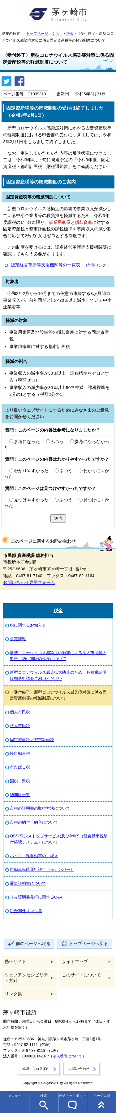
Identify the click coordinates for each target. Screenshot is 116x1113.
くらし (57, 33)
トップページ (37, 33)
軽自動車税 (20, 753)
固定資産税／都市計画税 (32, 739)
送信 (58, 518)
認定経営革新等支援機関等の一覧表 (60, 265)
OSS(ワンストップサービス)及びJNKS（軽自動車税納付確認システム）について (59, 839)
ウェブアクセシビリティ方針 (26, 978)
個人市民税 (20, 712)
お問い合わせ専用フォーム (29, 582)
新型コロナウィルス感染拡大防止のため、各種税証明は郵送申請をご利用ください (58, 675)
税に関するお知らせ (28, 625)
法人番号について (67, 1056)
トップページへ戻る (88, 943)
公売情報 (18, 638)
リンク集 (13, 994)
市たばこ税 (20, 767)
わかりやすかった (31, 470)
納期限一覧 (20, 794)
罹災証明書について (28, 883)
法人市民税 (20, 725)
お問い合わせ (79, 1068)
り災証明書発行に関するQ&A (36, 897)
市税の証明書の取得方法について (40, 808)
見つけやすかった (31, 500)
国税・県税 (20, 781)
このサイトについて (81, 975)
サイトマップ (75, 961)
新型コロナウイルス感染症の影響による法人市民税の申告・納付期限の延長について (58, 655)
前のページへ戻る (33, 943)
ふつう (57, 441)
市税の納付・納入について (34, 822)
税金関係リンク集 (26, 910)
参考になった (27, 441)
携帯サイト (15, 961)
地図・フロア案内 (35, 1068)
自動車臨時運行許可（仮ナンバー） (42, 869)
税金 (70, 33)
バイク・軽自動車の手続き (34, 855)
